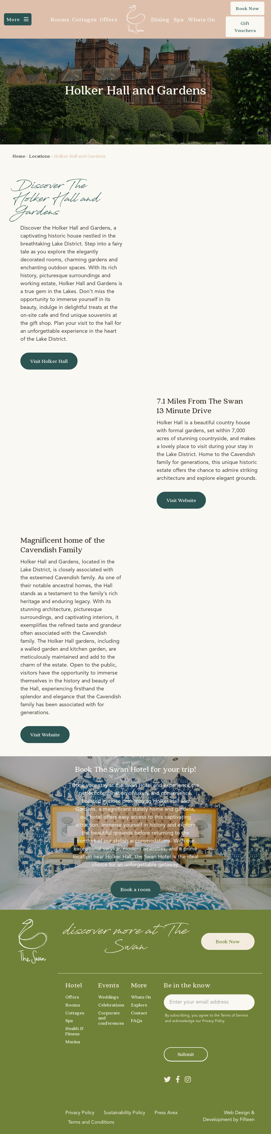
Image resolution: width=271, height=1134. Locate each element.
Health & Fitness (74, 1031)
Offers (109, 19)
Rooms (60, 19)
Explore (139, 1005)
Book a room (135, 889)
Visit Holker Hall (49, 361)
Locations (39, 156)
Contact (139, 1012)
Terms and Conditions (91, 1122)
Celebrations (111, 1005)
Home (18, 156)
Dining (160, 19)
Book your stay (90, 785)
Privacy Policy (213, 1021)
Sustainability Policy (124, 1112)
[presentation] (204, 1034)
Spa (179, 19)
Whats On (201, 19)
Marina (72, 1041)
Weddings (108, 997)
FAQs (136, 1020)
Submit (186, 1054)
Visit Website (181, 500)
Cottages (84, 19)
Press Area (166, 1112)
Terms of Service (234, 1015)
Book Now (228, 941)
